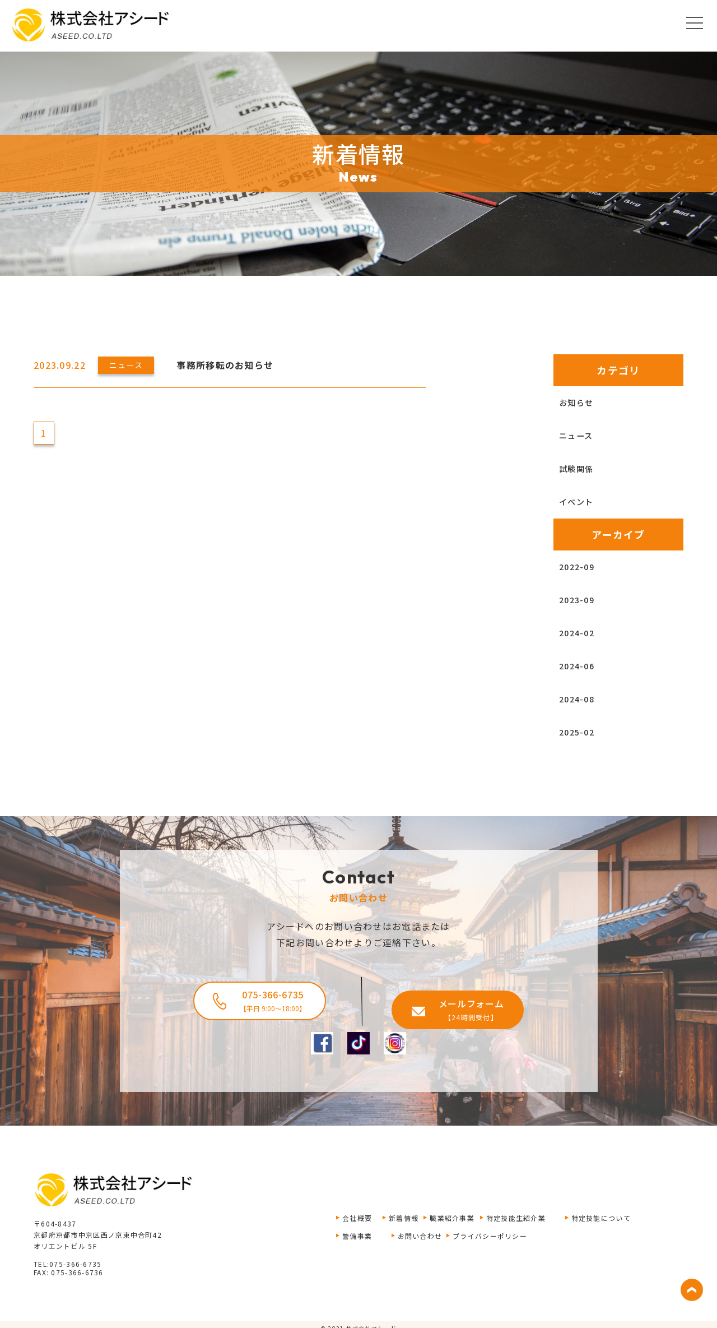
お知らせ (580, 402)
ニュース (580, 435)
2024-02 (580, 633)
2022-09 (580, 566)
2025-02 (580, 732)
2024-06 (580, 666)
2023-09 (580, 600)
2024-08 (580, 699)
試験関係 (580, 468)
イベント (580, 501)
